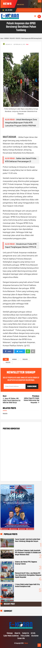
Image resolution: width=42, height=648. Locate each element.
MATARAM (14, 359)
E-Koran (26, 643)
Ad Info (33, 633)
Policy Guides (25, 636)
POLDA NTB (25, 359)
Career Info (21, 638)
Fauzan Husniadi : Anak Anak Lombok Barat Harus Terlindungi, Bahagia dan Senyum (27, 540)
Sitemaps (10, 633)
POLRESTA (8, 362)
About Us (17, 633)
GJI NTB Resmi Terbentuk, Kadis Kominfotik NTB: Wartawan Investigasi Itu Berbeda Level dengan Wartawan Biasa (28, 552)
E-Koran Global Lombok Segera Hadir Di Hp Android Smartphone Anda (27, 585)
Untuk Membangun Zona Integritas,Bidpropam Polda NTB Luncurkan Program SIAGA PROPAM (21, 122)
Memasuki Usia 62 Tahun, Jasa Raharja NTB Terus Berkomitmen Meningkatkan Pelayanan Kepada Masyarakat (28, 575)
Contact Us (25, 633)
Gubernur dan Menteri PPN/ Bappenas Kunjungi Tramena (26, 562)
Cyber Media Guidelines (11, 636)
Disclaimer (35, 636)
